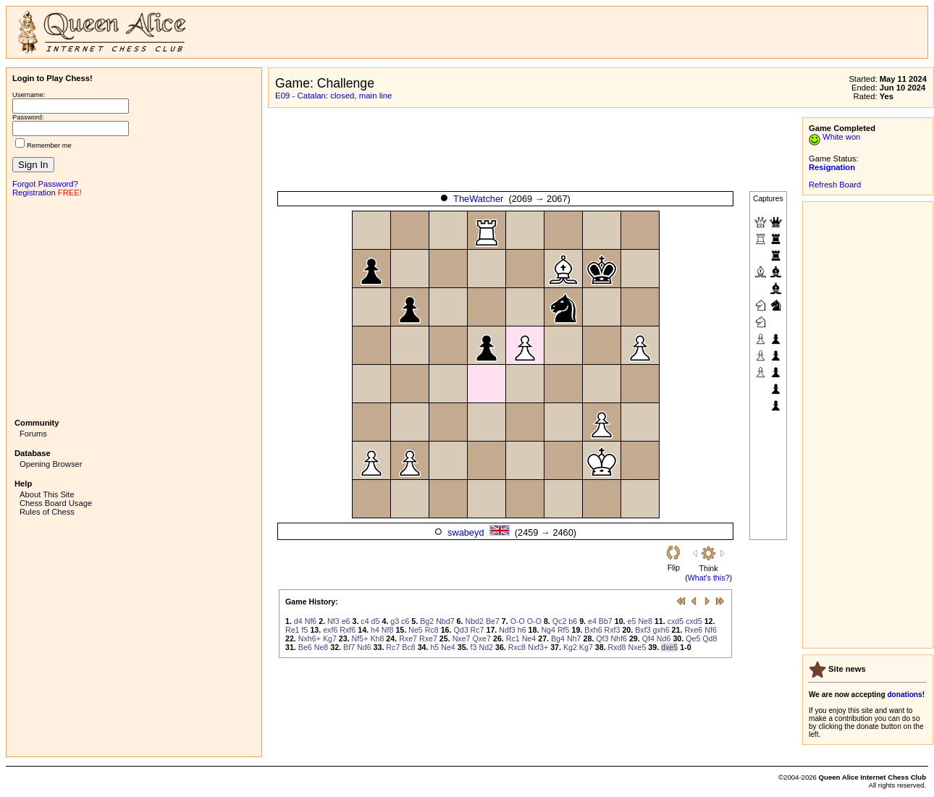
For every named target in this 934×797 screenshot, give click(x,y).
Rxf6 (347, 629)
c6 (405, 621)
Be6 (305, 647)
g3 (394, 621)
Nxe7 (462, 638)
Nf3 (333, 621)
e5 (632, 621)
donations (904, 695)
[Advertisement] (134, 306)
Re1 (292, 629)
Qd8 (709, 638)
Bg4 (558, 638)
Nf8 (388, 629)
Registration (34, 192)
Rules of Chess (47, 511)
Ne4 (529, 638)
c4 (365, 621)
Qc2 (559, 621)
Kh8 (377, 638)
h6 (522, 629)
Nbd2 (474, 621)
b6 (572, 621)
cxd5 (676, 621)
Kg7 (330, 638)
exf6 (330, 629)
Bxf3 (642, 629)
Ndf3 (507, 629)
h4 (375, 629)
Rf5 (564, 629)
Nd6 (664, 638)
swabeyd (465, 532)
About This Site (47, 494)
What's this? (709, 577)
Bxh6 (593, 629)
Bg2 (427, 621)
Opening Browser (51, 464)
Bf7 (349, 647)
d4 (298, 621)
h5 (434, 647)
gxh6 (661, 629)
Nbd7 (445, 621)
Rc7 (477, 629)
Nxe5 (637, 647)
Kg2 (570, 647)
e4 (592, 621)
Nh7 (574, 638)
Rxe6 (693, 629)
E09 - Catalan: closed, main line (333, 95)
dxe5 (669, 647)
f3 (474, 647)
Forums (33, 433)
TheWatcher (478, 198)
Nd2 (486, 647)
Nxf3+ (538, 647)
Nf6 (311, 621)
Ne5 (415, 629)
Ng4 (548, 629)
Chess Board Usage (56, 503)
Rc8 (432, 629)
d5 (375, 621)
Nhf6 (618, 638)
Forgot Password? (45, 184)
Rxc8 (517, 647)
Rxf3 (612, 629)
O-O (517, 621)
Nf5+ (360, 638)
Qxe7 (482, 638)
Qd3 (460, 629)
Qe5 (693, 638)
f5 (305, 629)
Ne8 (645, 621)
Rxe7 (408, 638)
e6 (346, 621)
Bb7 (606, 621)
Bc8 (408, 647)
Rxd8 (617, 647)
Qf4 (648, 638)
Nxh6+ (309, 638)
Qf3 (602, 638)
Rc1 (513, 638)
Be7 (493, 621)
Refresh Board (835, 184)
